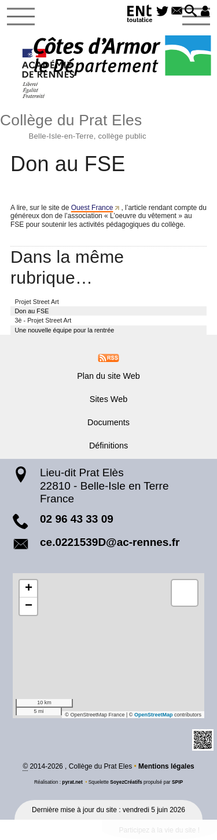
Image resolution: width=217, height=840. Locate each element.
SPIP (177, 782)
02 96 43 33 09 (76, 519)
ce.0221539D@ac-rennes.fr (109, 542)
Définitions (108, 445)
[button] (190, 11)
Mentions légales (166, 766)
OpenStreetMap (153, 715)
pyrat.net (72, 782)
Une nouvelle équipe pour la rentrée (65, 330)
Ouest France (92, 208)
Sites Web (108, 399)
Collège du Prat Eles (108, 125)
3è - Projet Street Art (43, 320)
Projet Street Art (37, 301)
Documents (108, 422)
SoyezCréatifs (126, 782)
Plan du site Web (108, 376)
